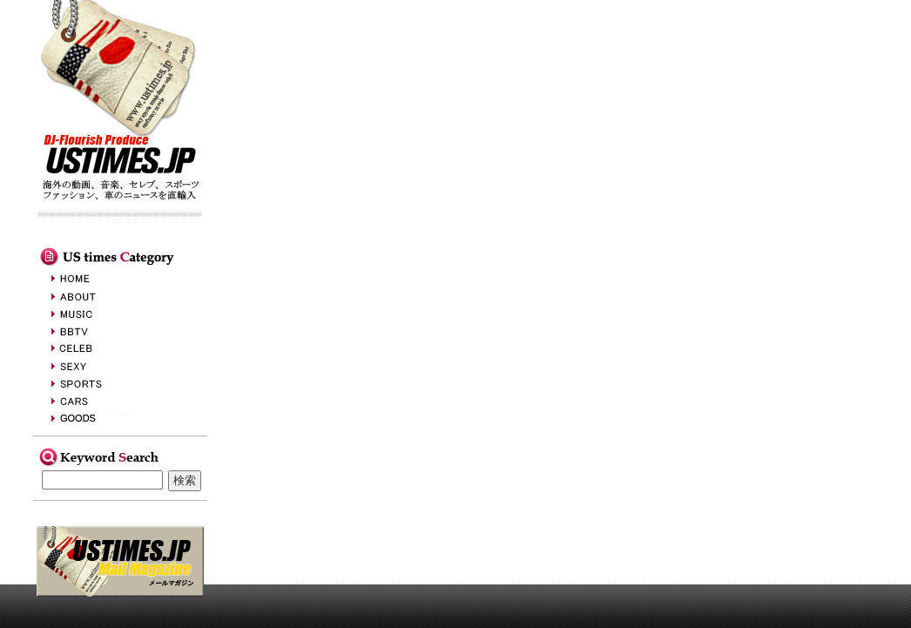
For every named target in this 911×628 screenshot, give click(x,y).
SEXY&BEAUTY (98, 366)
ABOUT (98, 296)
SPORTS (98, 383)
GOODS (98, 418)
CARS (98, 400)
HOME (98, 278)
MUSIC (98, 313)
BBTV (98, 331)
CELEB (98, 348)
